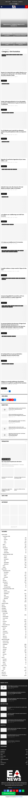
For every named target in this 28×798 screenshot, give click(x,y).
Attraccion (5, 636)
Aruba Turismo (4, 626)
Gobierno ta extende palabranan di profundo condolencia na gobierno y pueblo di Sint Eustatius (13, 382)
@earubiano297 (14, 526)
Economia (5, 621)
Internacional (4, 54)
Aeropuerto (5, 637)
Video (3, 670)
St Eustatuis (21, 250)
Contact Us (20, 1)
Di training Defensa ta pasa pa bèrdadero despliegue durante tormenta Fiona (11, 354)
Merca (4, 652)
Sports (4, 544)
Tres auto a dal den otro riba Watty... (19, 489)
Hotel (4, 629)
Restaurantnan (5, 632)
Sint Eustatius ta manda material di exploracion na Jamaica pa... (21, 43)
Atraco (4, 662)
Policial (4, 614)
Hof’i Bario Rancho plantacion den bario (12, 462)
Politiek (4, 601)
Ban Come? (4, 672)
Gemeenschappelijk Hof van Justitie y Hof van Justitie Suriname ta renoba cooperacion (12, 296)
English (3, 534)
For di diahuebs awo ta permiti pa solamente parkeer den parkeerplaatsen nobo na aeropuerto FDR (13, 131)
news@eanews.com (16, 787)
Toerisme (4, 580)
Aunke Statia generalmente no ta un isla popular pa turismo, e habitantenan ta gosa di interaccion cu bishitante (13, 103)
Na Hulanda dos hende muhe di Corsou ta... (7, 477)
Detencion (4, 660)
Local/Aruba (5, 536)
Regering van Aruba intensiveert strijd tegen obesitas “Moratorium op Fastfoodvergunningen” (17, 434)
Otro (3, 655)
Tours (4, 634)
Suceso (3, 657)
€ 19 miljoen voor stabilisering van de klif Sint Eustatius (12, 215)
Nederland (6, 598)
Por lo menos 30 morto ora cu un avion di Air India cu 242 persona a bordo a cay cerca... (16, 735)
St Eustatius (3, 251)
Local (2, 250)
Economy (5, 539)
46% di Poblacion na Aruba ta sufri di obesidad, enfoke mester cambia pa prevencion (17, 408)
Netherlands (6, 564)
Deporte (3, 605)
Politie (4, 600)
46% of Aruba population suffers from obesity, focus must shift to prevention (17, 421)
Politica (4, 616)
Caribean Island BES (6, 554)
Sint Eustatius (4, 55)
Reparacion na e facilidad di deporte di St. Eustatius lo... (14, 25)
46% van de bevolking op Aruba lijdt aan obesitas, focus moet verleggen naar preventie (17, 415)
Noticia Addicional (6, 624)
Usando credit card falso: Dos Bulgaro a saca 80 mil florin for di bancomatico (16, 729)
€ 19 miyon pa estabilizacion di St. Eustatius (12, 242)
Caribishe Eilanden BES (7, 588)
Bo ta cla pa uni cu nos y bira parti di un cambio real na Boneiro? (17, 708)
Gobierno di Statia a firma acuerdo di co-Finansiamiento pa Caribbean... (7, 34)
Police (4, 565)
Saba (11, 169)
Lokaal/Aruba (5, 570)
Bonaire (7, 54)
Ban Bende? (4, 673)
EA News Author (4, 76)
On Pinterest (5, 502)
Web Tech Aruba (19, 796)
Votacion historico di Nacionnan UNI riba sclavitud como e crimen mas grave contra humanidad (16, 720)
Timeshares (5, 631)
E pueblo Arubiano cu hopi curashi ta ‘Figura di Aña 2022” (13, 269)
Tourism (4, 546)
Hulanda (21, 54)
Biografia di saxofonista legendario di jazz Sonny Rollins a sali (13, 160)
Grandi (4, 667)
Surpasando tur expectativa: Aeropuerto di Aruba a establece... (7, 490)
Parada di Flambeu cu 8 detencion (13, 741)
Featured (18, 54)
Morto (3, 665)
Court (5, 541)
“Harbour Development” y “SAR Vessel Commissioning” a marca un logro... (7, 43)
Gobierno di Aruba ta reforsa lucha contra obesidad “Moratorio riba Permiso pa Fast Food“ (17, 427)
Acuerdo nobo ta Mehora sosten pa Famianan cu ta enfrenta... (21, 35)
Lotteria (4, 623)
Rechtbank (6, 577)
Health (5, 537)
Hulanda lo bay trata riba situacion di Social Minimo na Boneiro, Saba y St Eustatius (12, 187)
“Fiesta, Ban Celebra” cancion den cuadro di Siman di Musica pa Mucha (16, 714)
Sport (4, 578)
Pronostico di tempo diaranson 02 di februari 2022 (20, 477)
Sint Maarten (14, 54)
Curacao (10, 54)
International (5, 547)
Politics (4, 567)
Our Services (14, 1)
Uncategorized (4, 675)
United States (6, 552)
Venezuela (6, 549)
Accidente (4, 659)
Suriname (3, 278)
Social (9, 169)
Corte (4, 619)
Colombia (6, 585)
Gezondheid (6, 572)
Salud (4, 613)
